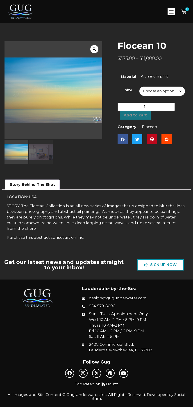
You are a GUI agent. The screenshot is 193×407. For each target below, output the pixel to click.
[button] (171, 11)
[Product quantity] (146, 107)
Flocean (149, 127)
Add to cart (135, 115)
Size (128, 90)
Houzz (110, 384)
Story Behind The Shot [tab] (32, 184)
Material (128, 76)
